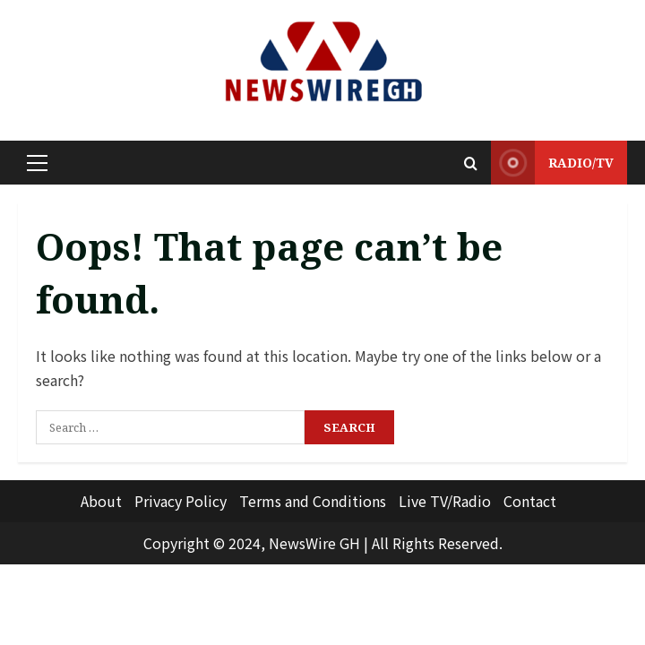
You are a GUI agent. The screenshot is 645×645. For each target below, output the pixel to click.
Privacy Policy (180, 501)
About (101, 501)
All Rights (403, 543)
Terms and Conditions (312, 501)
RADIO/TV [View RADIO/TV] (552, 163)
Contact (529, 501)
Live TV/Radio (445, 501)
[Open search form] (470, 163)
